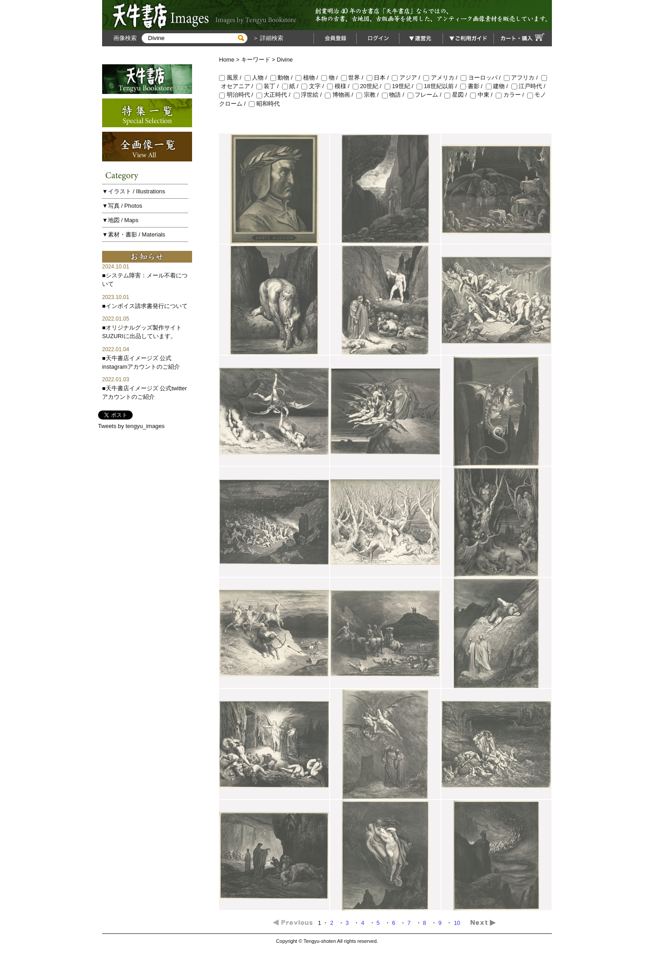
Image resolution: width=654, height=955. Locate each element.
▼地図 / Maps (120, 220)
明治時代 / (237, 94)
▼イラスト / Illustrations (133, 191)
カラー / (511, 94)
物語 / (395, 94)
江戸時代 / (529, 86)
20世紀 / (369, 86)
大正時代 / (275, 94)
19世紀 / (401, 86)
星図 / (457, 94)
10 (458, 922)
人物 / (257, 77)
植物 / (308, 77)
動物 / (283, 77)
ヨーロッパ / (482, 77)
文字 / (314, 86)
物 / (331, 77)
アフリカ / (522, 77)
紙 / (292, 86)
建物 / (498, 86)
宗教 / (369, 94)
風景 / (232, 77)
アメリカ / (442, 77)
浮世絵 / (309, 94)
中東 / (483, 94)
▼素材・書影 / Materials (133, 234)
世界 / (354, 77)
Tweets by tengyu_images (131, 426)
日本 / (379, 77)
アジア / (407, 77)
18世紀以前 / (438, 86)
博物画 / (340, 94)
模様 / (340, 86)
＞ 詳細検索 (267, 38)
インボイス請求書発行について (147, 306)
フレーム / (426, 94)
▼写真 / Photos (122, 205)
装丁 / (269, 86)
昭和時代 (264, 103)
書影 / (473, 86)
